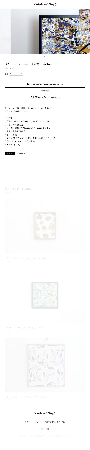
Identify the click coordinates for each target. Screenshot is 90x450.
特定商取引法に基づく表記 (55, 422)
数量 (6, 74)
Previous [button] (4, 31)
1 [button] (42, 56)
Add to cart (45, 91)
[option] (45, 31)
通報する (22, 153)
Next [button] (85, 31)
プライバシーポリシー (33, 422)
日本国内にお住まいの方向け (45, 97)
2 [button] (44, 56)
